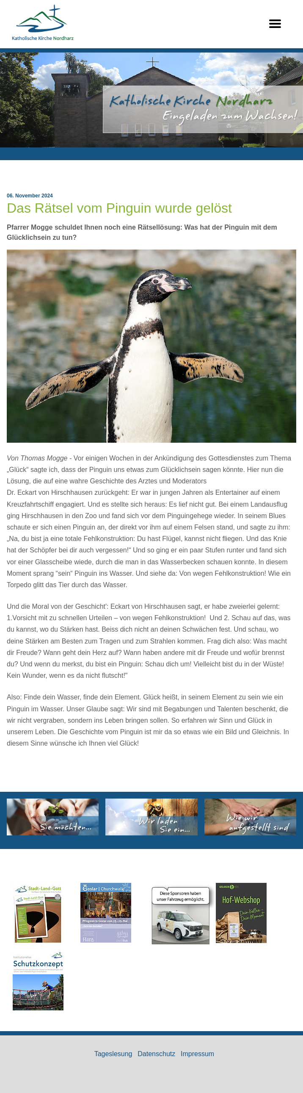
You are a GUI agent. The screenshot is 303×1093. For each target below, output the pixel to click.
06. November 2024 (30, 196)
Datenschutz (156, 1053)
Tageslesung (113, 1053)
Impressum (197, 1053)
